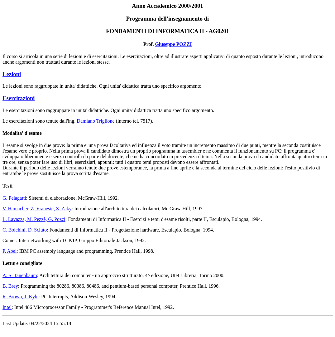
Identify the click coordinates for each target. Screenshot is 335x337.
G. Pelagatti (14, 198)
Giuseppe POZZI (173, 44)
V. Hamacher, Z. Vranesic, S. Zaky (37, 208)
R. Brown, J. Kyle (20, 296)
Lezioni (11, 74)
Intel (7, 307)
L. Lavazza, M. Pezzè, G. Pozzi (33, 219)
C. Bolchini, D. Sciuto (24, 229)
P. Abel (9, 251)
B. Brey (10, 286)
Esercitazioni (18, 98)
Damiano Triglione (95, 121)
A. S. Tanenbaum (19, 275)
